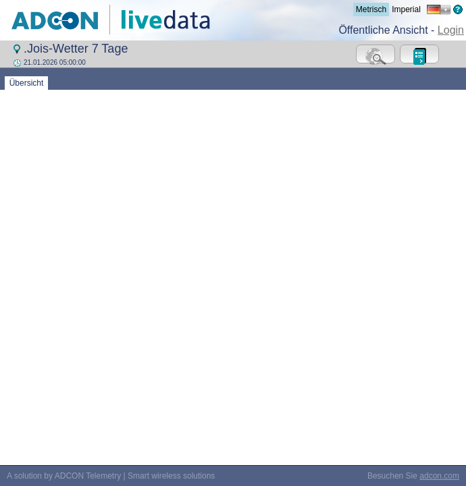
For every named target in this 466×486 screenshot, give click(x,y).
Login (451, 30)
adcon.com (439, 283)
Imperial (406, 9)
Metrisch (371, 9)
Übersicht (26, 83)
